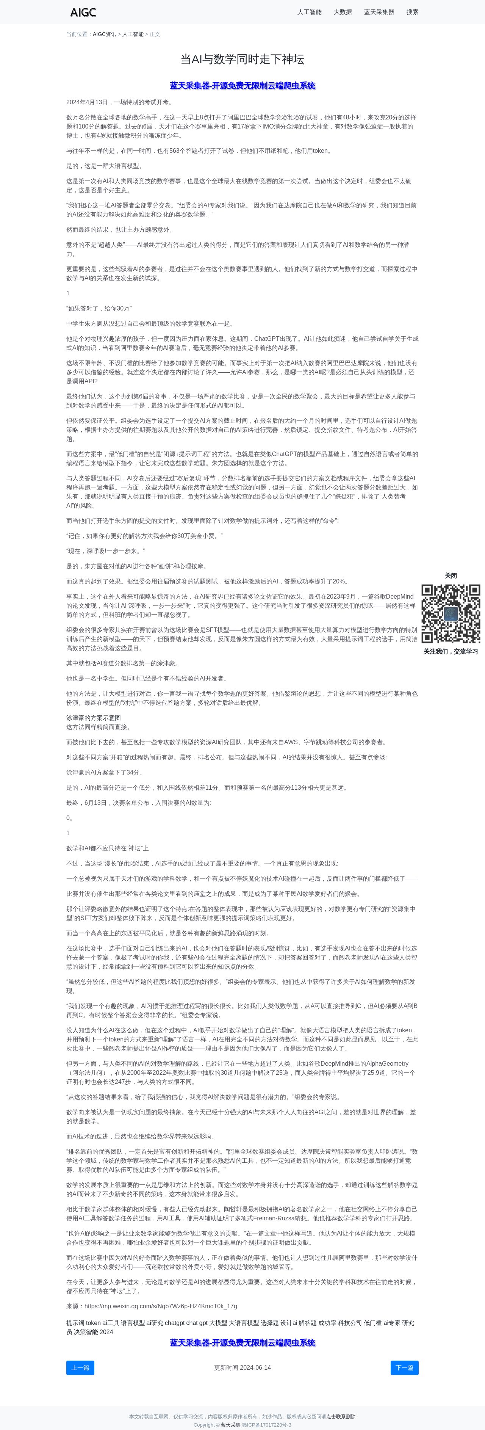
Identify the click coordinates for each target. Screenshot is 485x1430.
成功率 (327, 1323)
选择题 (270, 1323)
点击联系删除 (341, 1416)
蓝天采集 (231, 1425)
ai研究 (155, 1323)
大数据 (343, 12)
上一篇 (80, 1367)
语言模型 (133, 1323)
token (93, 1323)
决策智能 (86, 1332)
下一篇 (405, 1367)
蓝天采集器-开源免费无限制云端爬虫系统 (243, 85)
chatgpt (175, 1323)
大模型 (218, 1323)
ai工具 (110, 1323)
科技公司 (350, 1323)
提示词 (75, 1323)
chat (192, 1323)
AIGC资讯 (104, 34)
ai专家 (391, 1323)
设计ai (288, 1323)
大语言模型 (244, 1323)
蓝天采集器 (379, 12)
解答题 (308, 1323)
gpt (203, 1323)
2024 (106, 1332)
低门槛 (373, 1323)
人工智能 (309, 12)
